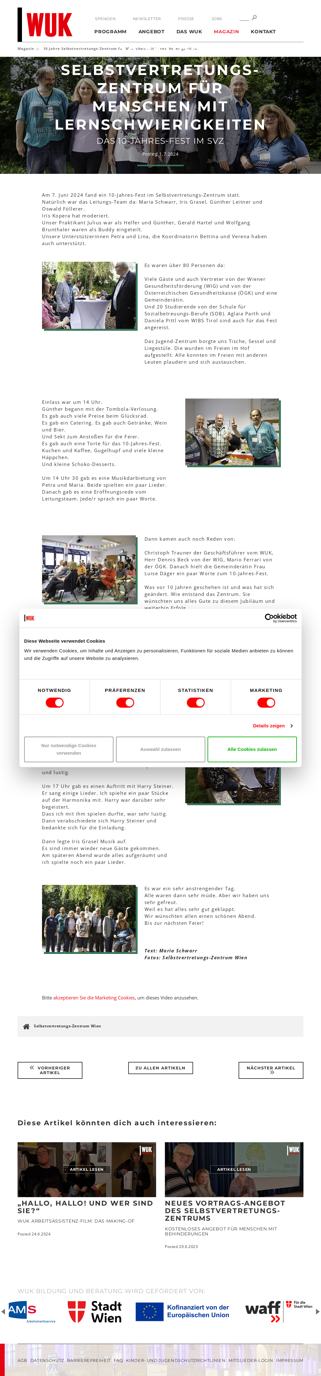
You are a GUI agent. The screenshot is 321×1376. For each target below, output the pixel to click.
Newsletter (147, 18)
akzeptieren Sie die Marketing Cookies (94, 997)
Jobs (216, 18)
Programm (110, 32)
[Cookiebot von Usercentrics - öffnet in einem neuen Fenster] (269, 618)
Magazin (226, 32)
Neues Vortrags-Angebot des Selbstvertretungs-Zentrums (225, 1211)
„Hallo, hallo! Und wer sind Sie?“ (85, 1207)
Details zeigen (269, 725)
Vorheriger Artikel (50, 1070)
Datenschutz (47, 1360)
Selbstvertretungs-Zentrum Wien (67, 1026)
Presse (186, 18)
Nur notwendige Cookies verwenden (69, 749)
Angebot (152, 32)
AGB (22, 1360)
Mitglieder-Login (251, 1360)
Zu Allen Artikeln (160, 1067)
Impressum (289, 1360)
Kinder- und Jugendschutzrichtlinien (175, 1360)
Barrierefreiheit (89, 1360)
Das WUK (189, 32)
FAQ (118, 1360)
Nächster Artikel (271, 1070)
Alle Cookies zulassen (252, 749)
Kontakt (263, 32)
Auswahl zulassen (160, 749)
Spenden (105, 18)
